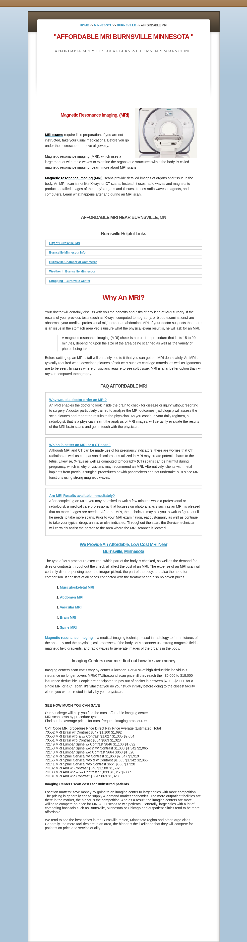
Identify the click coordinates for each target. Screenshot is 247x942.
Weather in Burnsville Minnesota (72, 271)
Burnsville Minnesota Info (67, 252)
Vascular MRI (71, 607)
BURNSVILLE (126, 25)
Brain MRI (68, 617)
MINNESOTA (103, 25)
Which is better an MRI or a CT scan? (80, 445)
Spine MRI (68, 627)
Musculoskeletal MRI (77, 587)
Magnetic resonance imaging (69, 638)
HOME (84, 25)
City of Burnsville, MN (64, 243)
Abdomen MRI (71, 597)
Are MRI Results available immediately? (82, 496)
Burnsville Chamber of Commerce (73, 262)
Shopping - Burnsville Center (69, 281)
